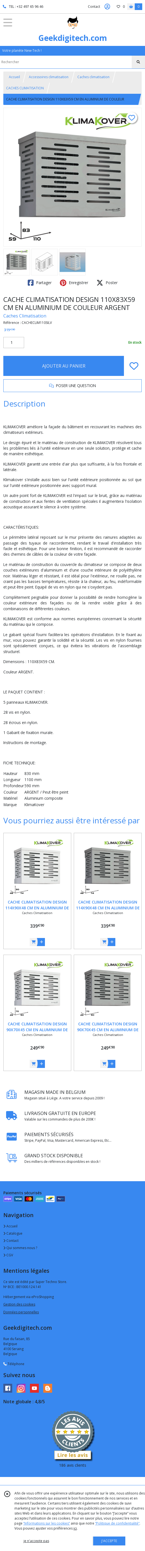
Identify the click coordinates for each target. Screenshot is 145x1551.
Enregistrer (74, 282)
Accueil (14, 77)
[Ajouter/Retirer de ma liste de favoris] (133, 365)
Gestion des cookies (19, 1304)
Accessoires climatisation (48, 77)
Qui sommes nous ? (20, 1247)
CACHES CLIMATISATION (25, 88)
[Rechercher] (138, 62)
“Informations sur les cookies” (46, 1523)
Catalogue (12, 1233)
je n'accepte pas (36, 1540)
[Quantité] (13, 342)
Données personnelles (21, 1312)
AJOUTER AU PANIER (63, 366)
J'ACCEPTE (109, 1540)
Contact (94, 6)
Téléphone (13, 1364)
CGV (8, 1255)
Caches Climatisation (24, 316)
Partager (40, 282)
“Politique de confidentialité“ (117, 1523)
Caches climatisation (93, 77)
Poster (107, 282)
